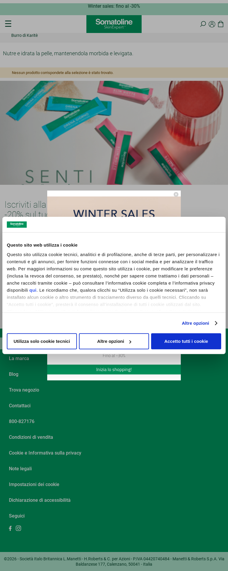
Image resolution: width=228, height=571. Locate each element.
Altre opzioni (195, 323)
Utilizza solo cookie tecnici (42, 341)
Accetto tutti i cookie (186, 341)
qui (33, 290)
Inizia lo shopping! (114, 369)
